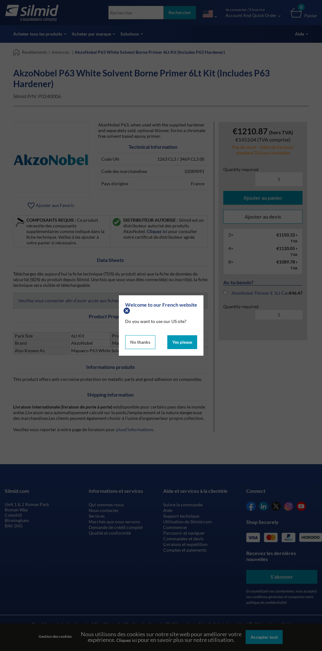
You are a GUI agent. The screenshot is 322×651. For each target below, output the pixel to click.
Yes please (182, 342)
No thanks (140, 342)
